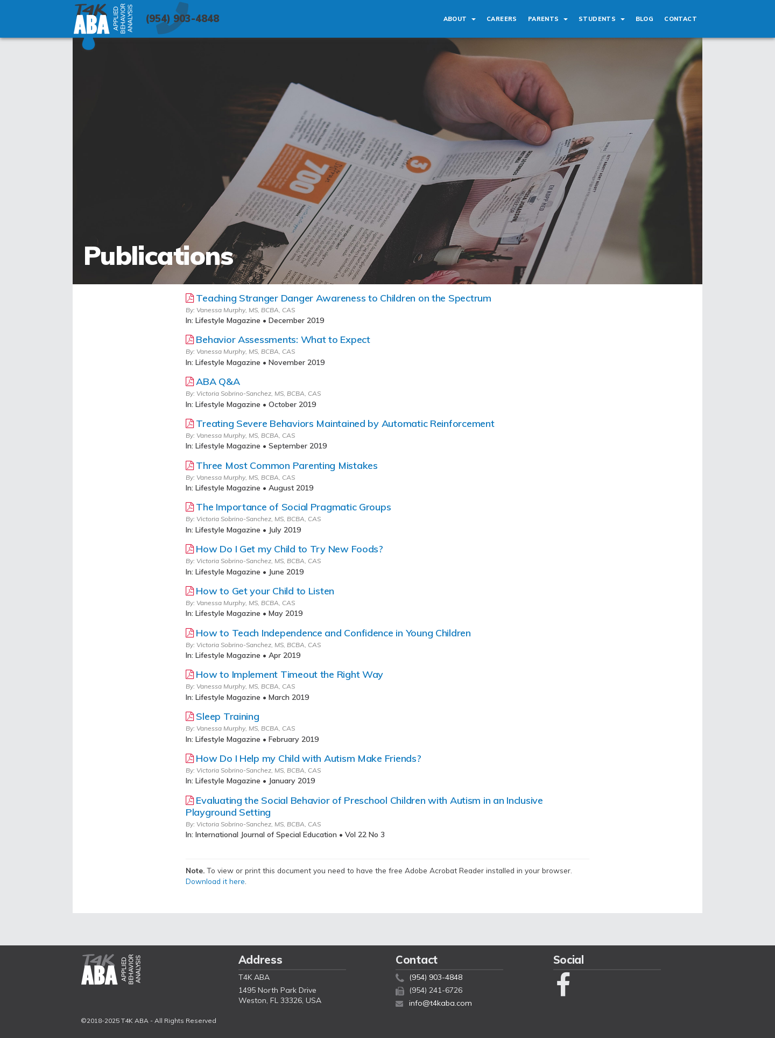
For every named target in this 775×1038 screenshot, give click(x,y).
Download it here (215, 881)
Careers (502, 19)
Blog (645, 19)
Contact (680, 19)
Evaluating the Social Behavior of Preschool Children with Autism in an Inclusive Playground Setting (364, 806)
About (459, 19)
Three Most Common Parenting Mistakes (286, 465)
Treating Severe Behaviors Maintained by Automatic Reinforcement (345, 423)
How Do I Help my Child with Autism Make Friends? (308, 758)
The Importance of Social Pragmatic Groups (293, 507)
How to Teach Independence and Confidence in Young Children (333, 633)
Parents (548, 19)
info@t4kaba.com (440, 1003)
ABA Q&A (217, 381)
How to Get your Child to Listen (265, 591)
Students (602, 19)
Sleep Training (227, 716)
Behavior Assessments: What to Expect (283, 339)
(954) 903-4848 (182, 18)
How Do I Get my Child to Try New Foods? (289, 549)
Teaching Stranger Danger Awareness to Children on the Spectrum (343, 298)
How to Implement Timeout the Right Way (289, 674)
